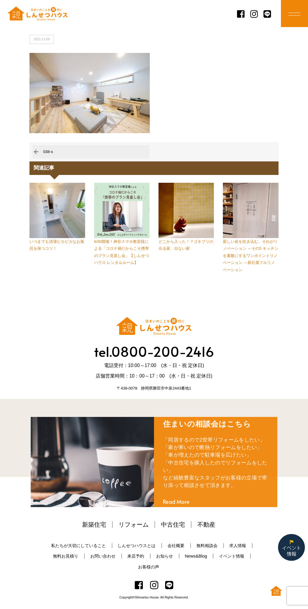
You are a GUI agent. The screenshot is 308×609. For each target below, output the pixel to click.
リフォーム (134, 524)
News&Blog (196, 556)
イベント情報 (231, 556)
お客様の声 (148, 567)
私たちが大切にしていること (78, 545)
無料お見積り (65, 556)
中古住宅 (173, 524)
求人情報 (237, 545)
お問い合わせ (103, 556)
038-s (48, 151)
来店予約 (135, 556)
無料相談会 (206, 545)
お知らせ (164, 556)
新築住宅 (94, 524)
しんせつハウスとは (137, 545)
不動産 (206, 524)
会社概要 (176, 545)
